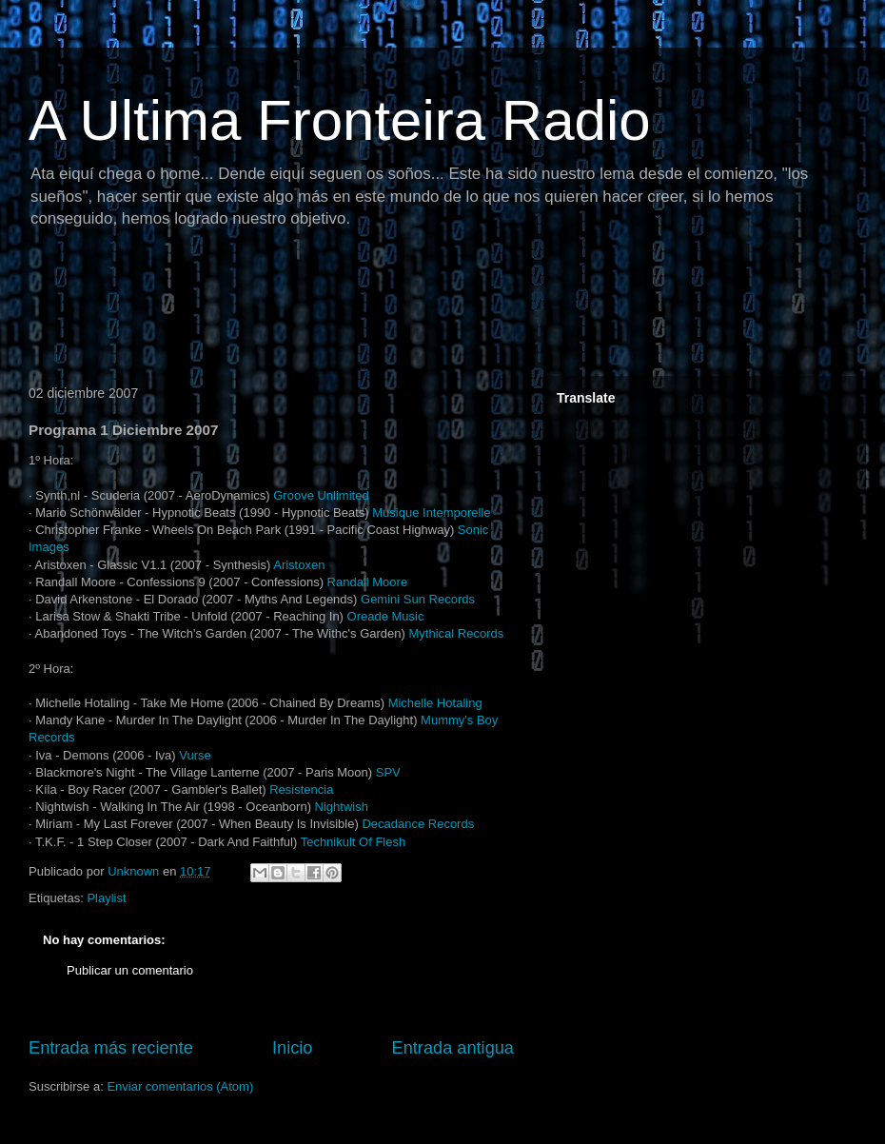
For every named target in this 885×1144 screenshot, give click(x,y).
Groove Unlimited (320, 495)
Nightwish (341, 806)
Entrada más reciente (111, 1047)
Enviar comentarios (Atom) (180, 1086)
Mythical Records (456, 633)
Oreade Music (385, 616)
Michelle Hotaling (435, 703)
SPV (388, 772)
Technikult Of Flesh (353, 842)
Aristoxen (298, 565)
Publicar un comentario (130, 970)
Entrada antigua (453, 1047)
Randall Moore (367, 582)
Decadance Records (418, 824)
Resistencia (301, 789)
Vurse (194, 755)
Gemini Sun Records (418, 599)
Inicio (292, 1047)
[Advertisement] (365, 309)
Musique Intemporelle (431, 512)
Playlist (106, 898)
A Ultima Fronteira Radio (340, 120)
